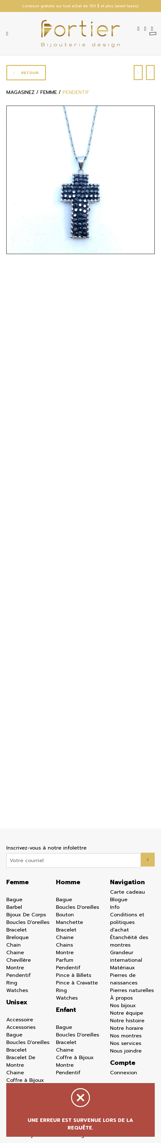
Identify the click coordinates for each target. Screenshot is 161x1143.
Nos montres (126, 1036)
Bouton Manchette (69, 918)
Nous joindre (126, 1051)
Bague (14, 899)
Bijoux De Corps (26, 915)
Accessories (21, 1027)
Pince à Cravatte (77, 983)
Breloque (17, 937)
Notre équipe (126, 1013)
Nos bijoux (123, 1005)
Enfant (66, 1009)
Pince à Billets (73, 975)
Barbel (14, 907)
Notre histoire (127, 1020)
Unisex (16, 1002)
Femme (17, 882)
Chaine (15, 952)
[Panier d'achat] (153, 28)
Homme (68, 882)
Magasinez (20, 92)
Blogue (118, 899)
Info (114, 907)
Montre (15, 968)
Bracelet (16, 930)
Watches (17, 990)
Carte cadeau (127, 892)
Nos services (125, 1043)
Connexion (123, 1072)
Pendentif (18, 975)
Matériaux (122, 968)
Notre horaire (126, 1028)
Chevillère (18, 960)
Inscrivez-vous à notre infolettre (46, 848)
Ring (11, 983)
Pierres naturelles (132, 990)
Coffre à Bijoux (25, 1080)
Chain (13, 945)
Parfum (64, 960)
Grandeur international (126, 956)
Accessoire (19, 1020)
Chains (64, 945)
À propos (121, 998)
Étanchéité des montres (129, 941)
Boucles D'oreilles (27, 922)
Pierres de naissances (123, 979)
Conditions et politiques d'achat (127, 922)
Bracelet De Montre (20, 1061)
